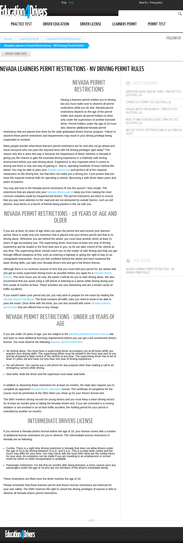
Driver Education (56, 24)
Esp (71, 2)
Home (8, 38)
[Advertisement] (28, 102)
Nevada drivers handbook (18, 299)
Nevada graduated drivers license (89, 334)
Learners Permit (124, 24)
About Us (143, 3)
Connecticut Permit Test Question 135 (148, 102)
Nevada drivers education (45, 389)
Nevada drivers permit (60, 192)
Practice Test (21, 24)
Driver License (90, 24)
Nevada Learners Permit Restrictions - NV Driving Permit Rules (44, 45)
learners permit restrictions (66, 342)
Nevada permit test (59, 169)
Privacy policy (156, 3)
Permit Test (157, 24)
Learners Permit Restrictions (64, 38)
